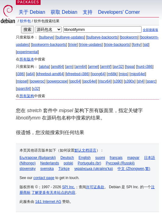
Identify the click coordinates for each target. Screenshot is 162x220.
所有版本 (27, 59)
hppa (130, 66)
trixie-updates (91, 44)
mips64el (138, 74)
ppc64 (75, 81)
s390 (118, 81)
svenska (47, 169)
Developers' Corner (119, 12)
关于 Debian (32, 12)
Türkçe (64, 169)
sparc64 (23, 88)
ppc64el (89, 81)
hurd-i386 (145, 66)
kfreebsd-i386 (77, 74)
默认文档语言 (85, 150)
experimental (27, 52)
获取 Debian (64, 12)
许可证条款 (95, 187)
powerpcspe (57, 81)
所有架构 (27, 96)
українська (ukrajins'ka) (93, 169)
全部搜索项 (150, 29)
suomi (100, 158)
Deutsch (67, 158)
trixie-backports (117, 44)
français (116, 158)
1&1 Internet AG (48, 202)
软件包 (25, 21)
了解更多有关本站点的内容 (53, 192)
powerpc (37, 81)
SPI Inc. (68, 187)
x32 (36, 88)
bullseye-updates (70, 37)
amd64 (57, 66)
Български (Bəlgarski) (38, 158)
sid (146, 44)
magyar (133, 158)
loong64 (98, 74)
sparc (150, 81)
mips (123, 74)
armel (93, 66)
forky (137, 44)
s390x (130, 81)
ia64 (30, 74)
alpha (44, 66)
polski (68, 163)
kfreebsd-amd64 (50, 74)
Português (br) (89, 163)
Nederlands (49, 163)
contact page (43, 178)
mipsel (22, 81)
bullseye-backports (102, 37)
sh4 (140, 81)
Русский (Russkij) (120, 163)
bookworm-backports (49, 44)
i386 (20, 74)
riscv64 (105, 81)
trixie (73, 44)
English (85, 158)
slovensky (28, 169)
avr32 (118, 66)
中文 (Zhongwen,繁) (133, 169)
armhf (106, 66)
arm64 (80, 66)
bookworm (129, 37)
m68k (112, 74)
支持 (87, 12)
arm (69, 66)
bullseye (46, 37)
